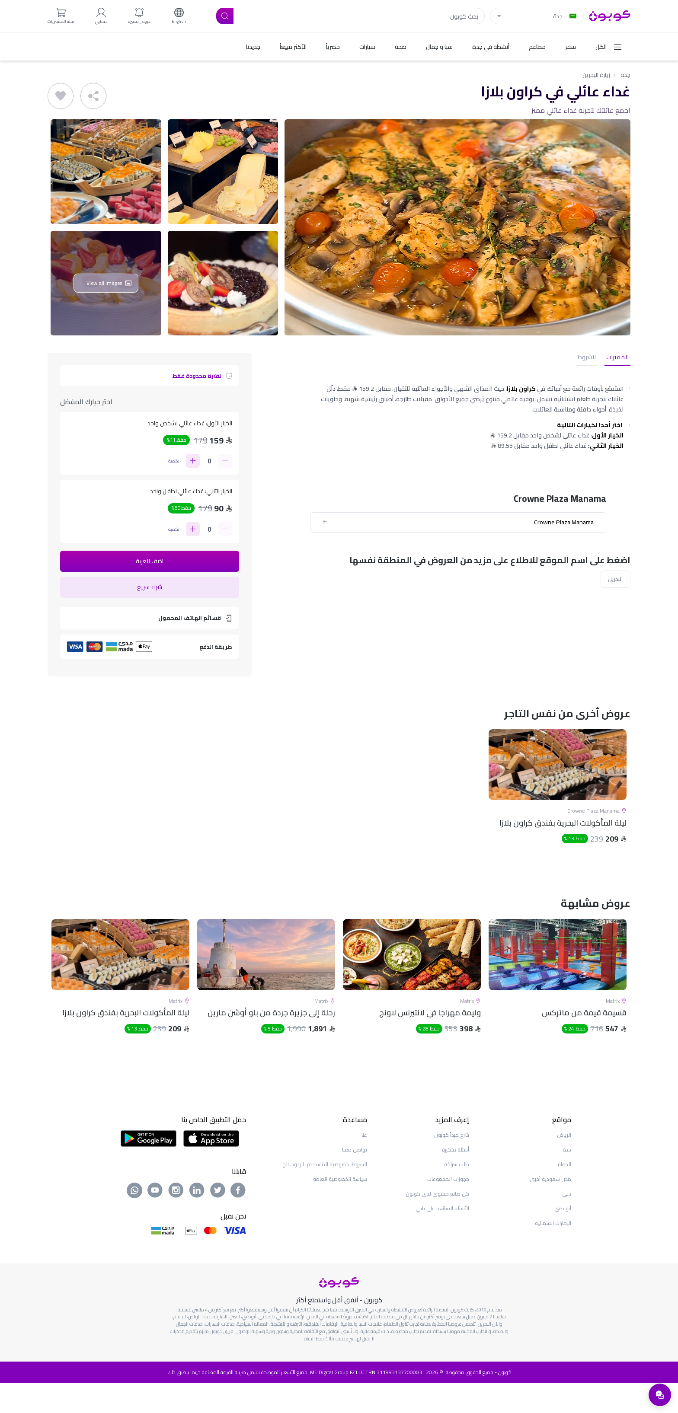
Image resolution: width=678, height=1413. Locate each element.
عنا (364, 1165)
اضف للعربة (149, 561)
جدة (625, 75)
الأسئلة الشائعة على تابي (442, 1238)
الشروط (592, 358)
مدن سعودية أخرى (550, 1209)
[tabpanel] (557, 807)
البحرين (615, 580)
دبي (566, 1223)
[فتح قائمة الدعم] (659, 1394)
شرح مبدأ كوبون (451, 1165)
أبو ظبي (562, 1238)
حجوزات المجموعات (448, 1209)
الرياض (564, 1165)
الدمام (564, 1194)
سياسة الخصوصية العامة (340, 1209)
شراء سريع (149, 588)
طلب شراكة (456, 1194)
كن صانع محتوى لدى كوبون (437, 1223)
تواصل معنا (354, 1179)
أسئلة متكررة (455, 1179)
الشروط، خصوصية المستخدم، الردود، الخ (324, 1194)
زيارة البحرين (595, 75)
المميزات (619, 358)
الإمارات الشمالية (553, 1253)
